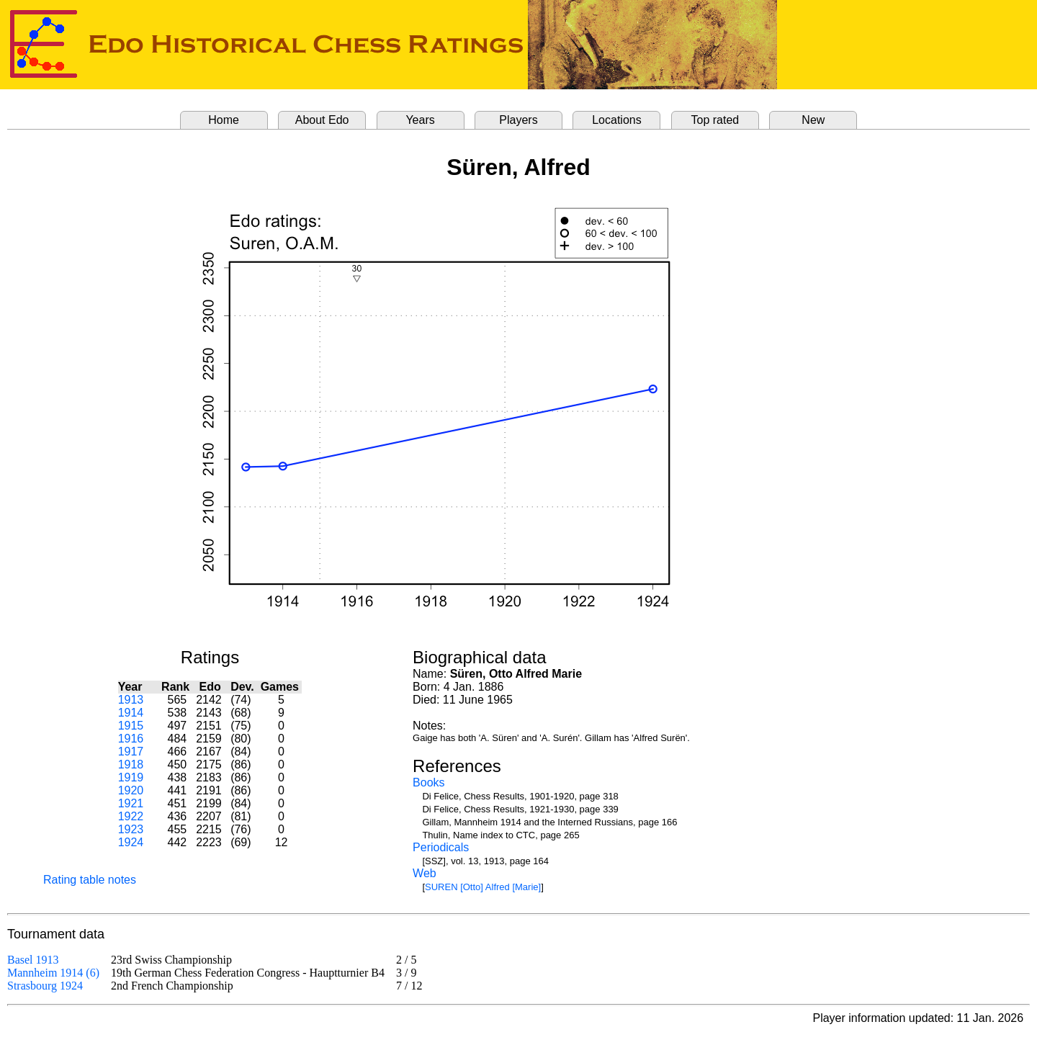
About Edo (322, 120)
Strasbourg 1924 (45, 985)
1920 (131, 790)
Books (428, 782)
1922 (131, 816)
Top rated (715, 120)
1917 (131, 751)
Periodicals (441, 847)
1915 (131, 725)
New (813, 120)
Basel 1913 (33, 960)
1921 (131, 803)
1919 (131, 777)
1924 (131, 842)
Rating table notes (89, 880)
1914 (131, 713)
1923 (131, 829)
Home (223, 120)
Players (518, 120)
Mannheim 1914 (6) (53, 972)
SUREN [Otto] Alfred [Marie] (483, 887)
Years (419, 120)
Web (424, 873)
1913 (131, 700)
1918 (131, 764)
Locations (617, 120)
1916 (131, 738)
